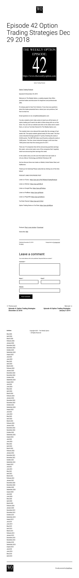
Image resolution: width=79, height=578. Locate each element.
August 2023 (10, 409)
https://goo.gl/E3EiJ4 (36, 184)
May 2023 (9, 416)
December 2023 (11, 400)
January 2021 (10, 480)
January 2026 (10, 343)
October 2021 (10, 459)
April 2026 (9, 336)
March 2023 (10, 421)
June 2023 (9, 414)
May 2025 (9, 361)
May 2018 (9, 553)
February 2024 (10, 395)
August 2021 (10, 464)
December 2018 (11, 537)
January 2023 (10, 425)
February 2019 (10, 533)
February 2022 (10, 450)
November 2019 (11, 512)
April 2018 (9, 556)
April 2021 (9, 473)
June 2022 (9, 441)
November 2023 (11, 402)
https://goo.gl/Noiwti (37, 192)
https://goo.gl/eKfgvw (46, 205)
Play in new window (30, 227)
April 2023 (9, 418)
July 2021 (9, 466)
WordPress (69, 568)
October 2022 (10, 432)
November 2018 (11, 539)
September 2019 (11, 517)
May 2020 (9, 498)
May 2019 (9, 526)
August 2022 (10, 437)
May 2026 (9, 334)
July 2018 (9, 549)
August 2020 (10, 491)
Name (21, 278)
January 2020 (10, 507)
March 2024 (10, 393)
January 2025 (10, 370)
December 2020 (11, 482)
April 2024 (9, 391)
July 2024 (9, 384)
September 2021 (11, 462)
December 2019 (11, 510)
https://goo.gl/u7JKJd (36, 201)
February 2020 (10, 505)
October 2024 (10, 377)
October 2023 (10, 404)
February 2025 (10, 368)
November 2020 (11, 485)
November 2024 (11, 375)
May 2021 (9, 471)
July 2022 (9, 439)
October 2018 (10, 542)
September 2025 (11, 352)
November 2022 (11, 430)
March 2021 (10, 475)
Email (43, 278)
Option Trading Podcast (26, 89)
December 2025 (11, 345)
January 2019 (10, 535)
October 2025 (10, 350)
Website (21, 287)
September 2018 (11, 544)
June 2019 (9, 523)
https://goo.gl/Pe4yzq (39, 188)
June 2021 (9, 469)
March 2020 (10, 503)
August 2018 (10, 546)
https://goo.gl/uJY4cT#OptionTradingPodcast (43, 180)
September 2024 (11, 379)
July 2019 (9, 521)
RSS (27, 232)
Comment (22, 261)
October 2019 (10, 514)
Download (40, 227)
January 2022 (10, 453)
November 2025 (11, 347)
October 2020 (10, 487)
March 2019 (10, 530)
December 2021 (11, 455)
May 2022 (9, 443)
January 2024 (10, 398)
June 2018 (9, 551)
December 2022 (11, 427)
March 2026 (10, 338)
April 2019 (9, 528)
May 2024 (9, 388)
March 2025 (10, 366)
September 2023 (11, 407)
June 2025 (9, 359)
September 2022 (11, 434)
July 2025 (9, 356)
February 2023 (10, 423)
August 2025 (10, 354)
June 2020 (9, 496)
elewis (22, 244)
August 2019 (10, 519)
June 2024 (9, 386)
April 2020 (9, 501)
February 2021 (10, 478)
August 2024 (10, 382)
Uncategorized (56, 242)
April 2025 (9, 363)
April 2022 (9, 446)
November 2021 (11, 457)
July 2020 (9, 494)
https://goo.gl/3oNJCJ (38, 197)
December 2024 (11, 372)
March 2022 (10, 448)
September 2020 (11, 489)
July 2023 (9, 411)
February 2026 (10, 340)
